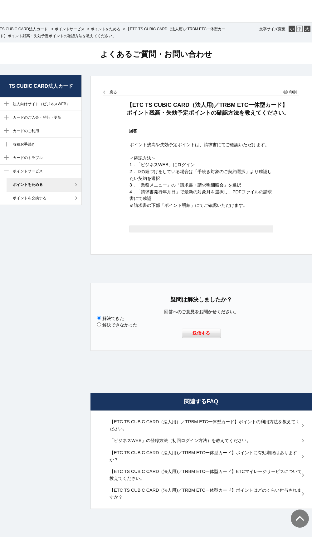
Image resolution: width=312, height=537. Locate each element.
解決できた (113, 318)
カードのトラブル (28, 158)
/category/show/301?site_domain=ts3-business (4, 131)
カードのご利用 (26, 131)
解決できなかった (119, 324)
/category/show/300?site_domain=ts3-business (4, 118)
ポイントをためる (105, 29)
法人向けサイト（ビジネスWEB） (41, 104)
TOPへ (296, 512)
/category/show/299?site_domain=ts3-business (4, 158)
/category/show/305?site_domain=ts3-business (4, 171)
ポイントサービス (70, 29)
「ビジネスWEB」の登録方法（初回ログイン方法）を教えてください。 (180, 440)
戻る (113, 92)
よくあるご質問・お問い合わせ (156, 54)
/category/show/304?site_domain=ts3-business (4, 104)
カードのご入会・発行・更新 (37, 117)
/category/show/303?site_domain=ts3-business (4, 144)
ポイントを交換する (29, 198)
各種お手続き (24, 144)
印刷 (293, 92)
